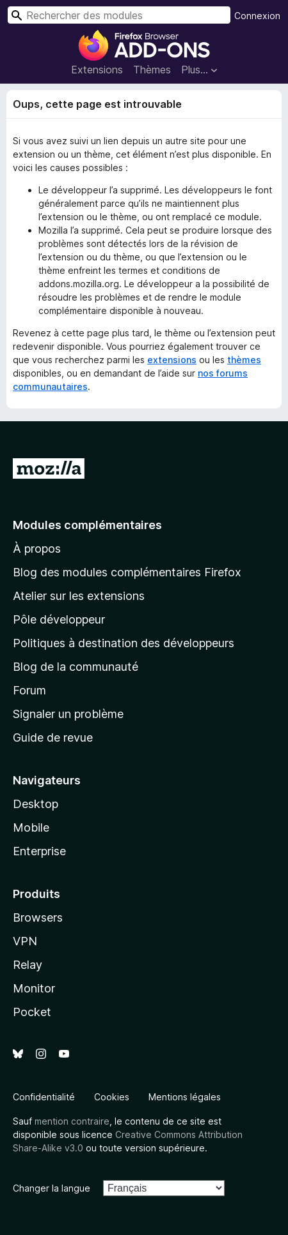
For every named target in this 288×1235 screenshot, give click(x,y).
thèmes (244, 359)
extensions (171, 359)
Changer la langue (51, 1188)
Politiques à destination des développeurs (123, 643)
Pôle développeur (59, 619)
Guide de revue (53, 737)
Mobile (31, 827)
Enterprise (39, 851)
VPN (25, 941)
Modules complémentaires (87, 525)
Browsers (38, 917)
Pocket (32, 1012)
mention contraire (72, 1121)
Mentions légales (184, 1096)
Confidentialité (44, 1096)
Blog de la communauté (75, 666)
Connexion (257, 15)
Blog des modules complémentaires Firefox (127, 572)
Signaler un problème (68, 714)
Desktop (35, 804)
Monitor (34, 988)
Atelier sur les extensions (79, 596)
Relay (27, 964)
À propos (37, 548)
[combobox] (119, 15)
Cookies (111, 1096)
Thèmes (152, 69)
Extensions (97, 69)
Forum (29, 690)
